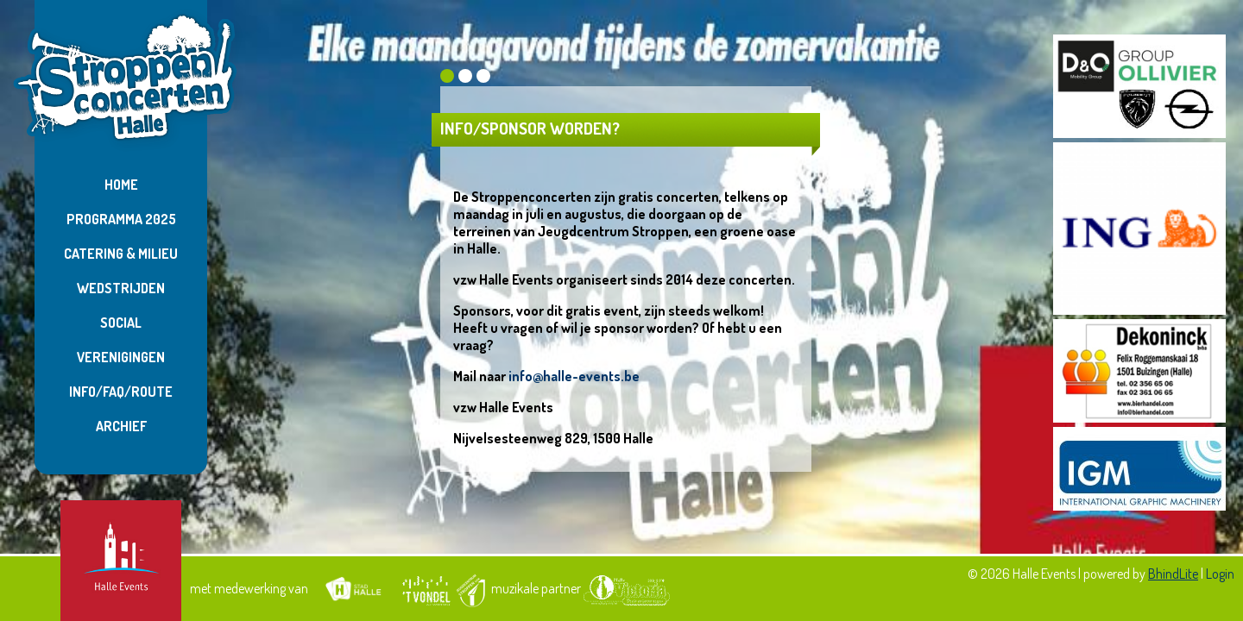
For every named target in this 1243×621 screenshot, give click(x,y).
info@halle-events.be (574, 376)
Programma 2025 (121, 219)
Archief (121, 426)
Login (1220, 573)
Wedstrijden (121, 288)
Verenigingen (121, 357)
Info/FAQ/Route (121, 391)
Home (121, 184)
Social (121, 322)
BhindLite (1173, 573)
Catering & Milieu (121, 253)
